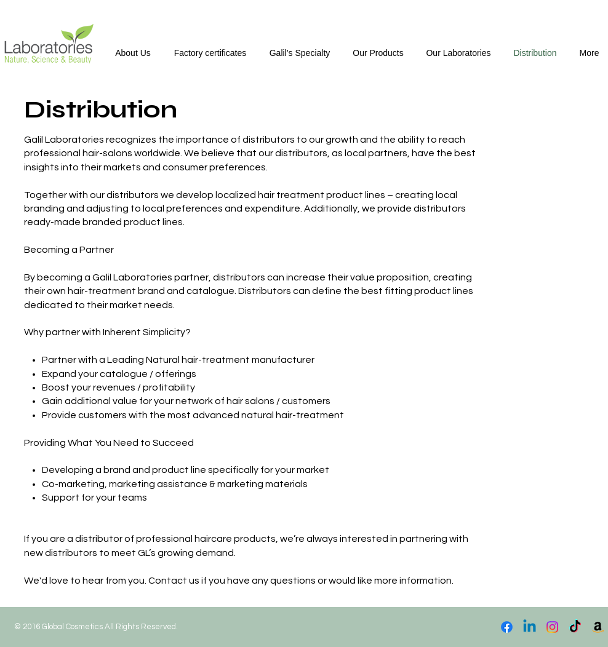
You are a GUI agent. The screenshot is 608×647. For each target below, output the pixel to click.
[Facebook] (506, 627)
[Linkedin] (529, 627)
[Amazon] (598, 627)
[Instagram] (552, 627)
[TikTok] (575, 627)
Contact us (173, 580)
